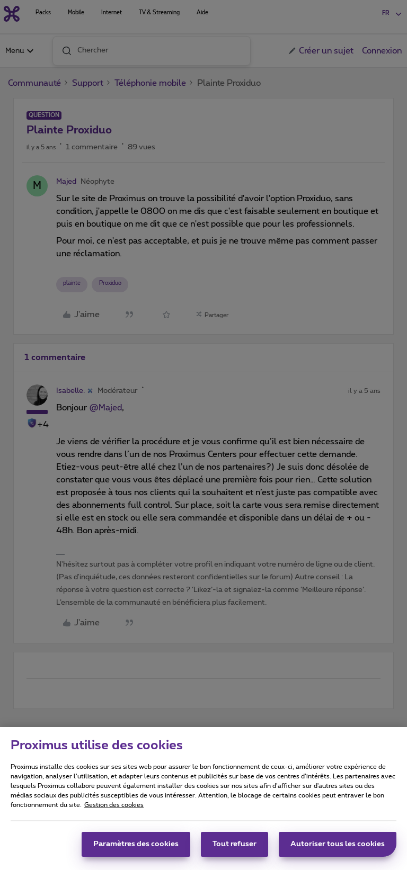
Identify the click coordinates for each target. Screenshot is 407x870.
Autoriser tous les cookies (337, 847)
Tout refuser (234, 847)
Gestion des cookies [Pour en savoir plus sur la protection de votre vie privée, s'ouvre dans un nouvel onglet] (114, 808)
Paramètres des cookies (136, 847)
